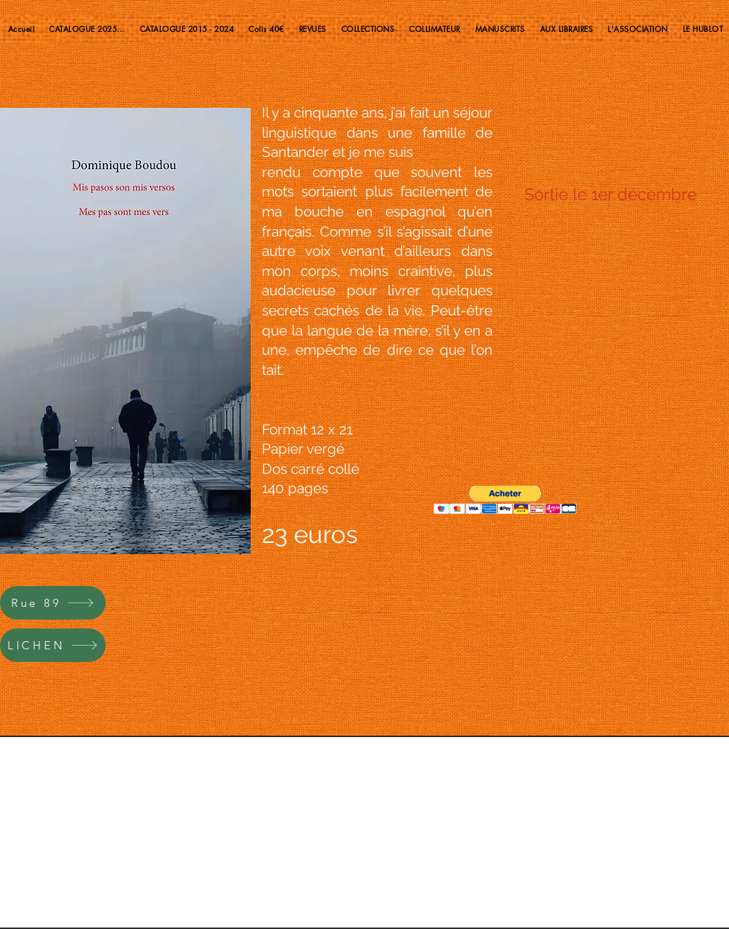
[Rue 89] (53, 603)
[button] (505, 500)
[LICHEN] (53, 645)
